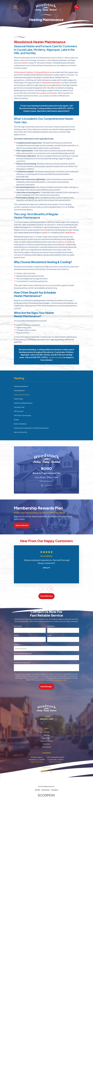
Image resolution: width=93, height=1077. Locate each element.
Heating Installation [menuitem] (21, 386)
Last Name (51, 626)
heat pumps (46, 82)
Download (48, 485)
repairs (45, 232)
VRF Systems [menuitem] (18, 411)
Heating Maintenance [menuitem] (22, 395)
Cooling (46, 732)
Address (17, 644)
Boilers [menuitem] (16, 420)
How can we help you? (22, 662)
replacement (70, 232)
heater (24, 63)
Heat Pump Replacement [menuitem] (23, 403)
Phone (16, 635)
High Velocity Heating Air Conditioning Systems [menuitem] (31, 428)
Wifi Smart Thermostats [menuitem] (22, 415)
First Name (18, 626)
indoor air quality (65, 242)
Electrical (46, 744)
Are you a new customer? (23, 653)
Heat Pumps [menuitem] (18, 399)
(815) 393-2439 (46, 719)
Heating (46, 735)
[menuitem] (37, 790)
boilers (58, 82)
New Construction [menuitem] (20, 432)
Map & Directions (36, 762)
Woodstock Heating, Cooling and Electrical (33, 72)
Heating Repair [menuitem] (19, 390)
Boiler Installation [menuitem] (20, 424)
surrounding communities (46, 93)
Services (46, 738)
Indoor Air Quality (46, 741)
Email (49, 635)
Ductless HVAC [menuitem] (19, 407)
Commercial (46, 747)
